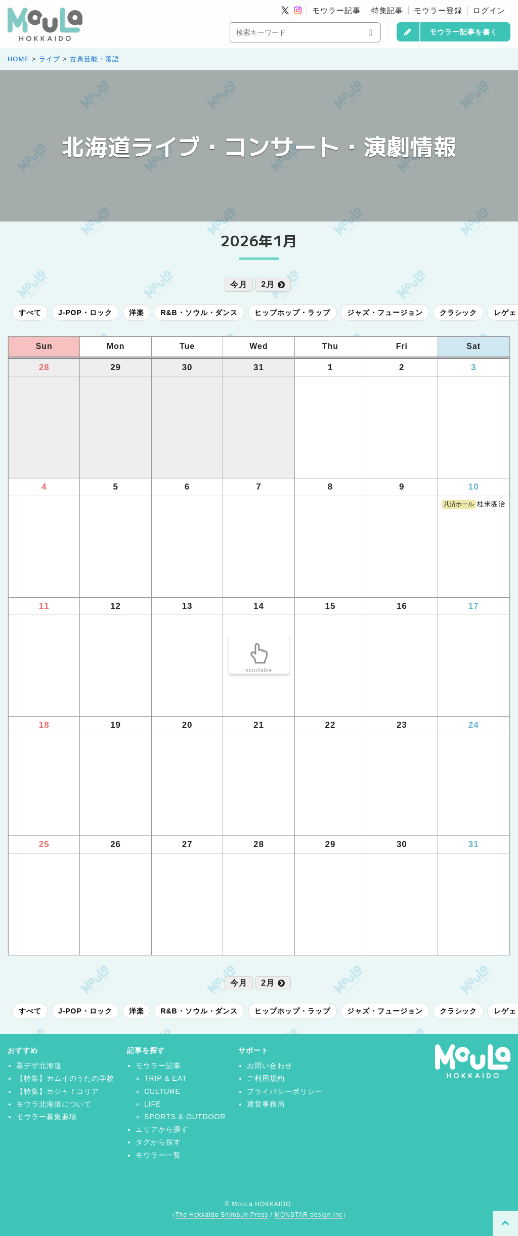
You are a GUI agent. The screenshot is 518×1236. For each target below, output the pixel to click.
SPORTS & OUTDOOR (185, 1117)
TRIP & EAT (165, 1078)
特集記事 (387, 10)
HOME (18, 59)
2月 (273, 284)
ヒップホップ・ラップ (292, 312)
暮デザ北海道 (39, 1066)
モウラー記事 (336, 10)
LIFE (152, 1104)
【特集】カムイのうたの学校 (65, 1078)
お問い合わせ (269, 1066)
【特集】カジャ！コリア (58, 1091)
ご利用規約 (266, 1078)
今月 (238, 284)
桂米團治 (473, 504)
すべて (30, 312)
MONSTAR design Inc (308, 1214)
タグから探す (158, 1142)
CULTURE (162, 1091)
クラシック (459, 312)
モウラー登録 (438, 10)
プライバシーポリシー (285, 1091)
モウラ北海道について (54, 1104)
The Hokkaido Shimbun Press (221, 1214)
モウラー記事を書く (463, 32)
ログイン (489, 10)
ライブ (49, 59)
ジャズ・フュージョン (385, 312)
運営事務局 (266, 1104)
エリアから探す (162, 1129)
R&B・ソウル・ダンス (199, 312)
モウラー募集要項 (46, 1117)
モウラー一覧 (158, 1155)
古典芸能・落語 (94, 59)
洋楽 (136, 312)
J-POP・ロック (85, 312)
